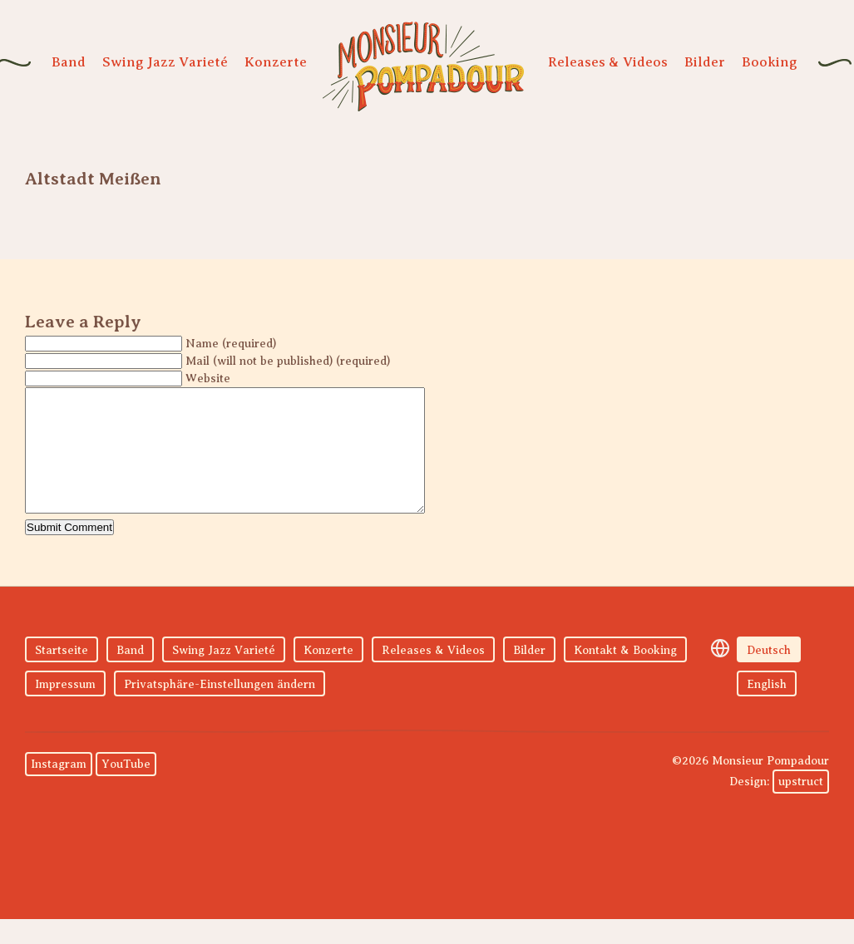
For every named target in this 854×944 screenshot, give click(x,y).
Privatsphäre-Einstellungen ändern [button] (219, 709)
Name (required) (230, 343)
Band (69, 62)
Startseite (61, 675)
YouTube (126, 789)
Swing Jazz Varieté (165, 62)
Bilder (704, 62)
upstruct (800, 806)
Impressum (65, 709)
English (767, 709)
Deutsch (769, 675)
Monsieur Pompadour (423, 66)
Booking (769, 62)
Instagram (58, 789)
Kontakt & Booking (625, 675)
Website (207, 378)
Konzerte (275, 62)
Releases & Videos (608, 62)
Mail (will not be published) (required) (287, 361)
